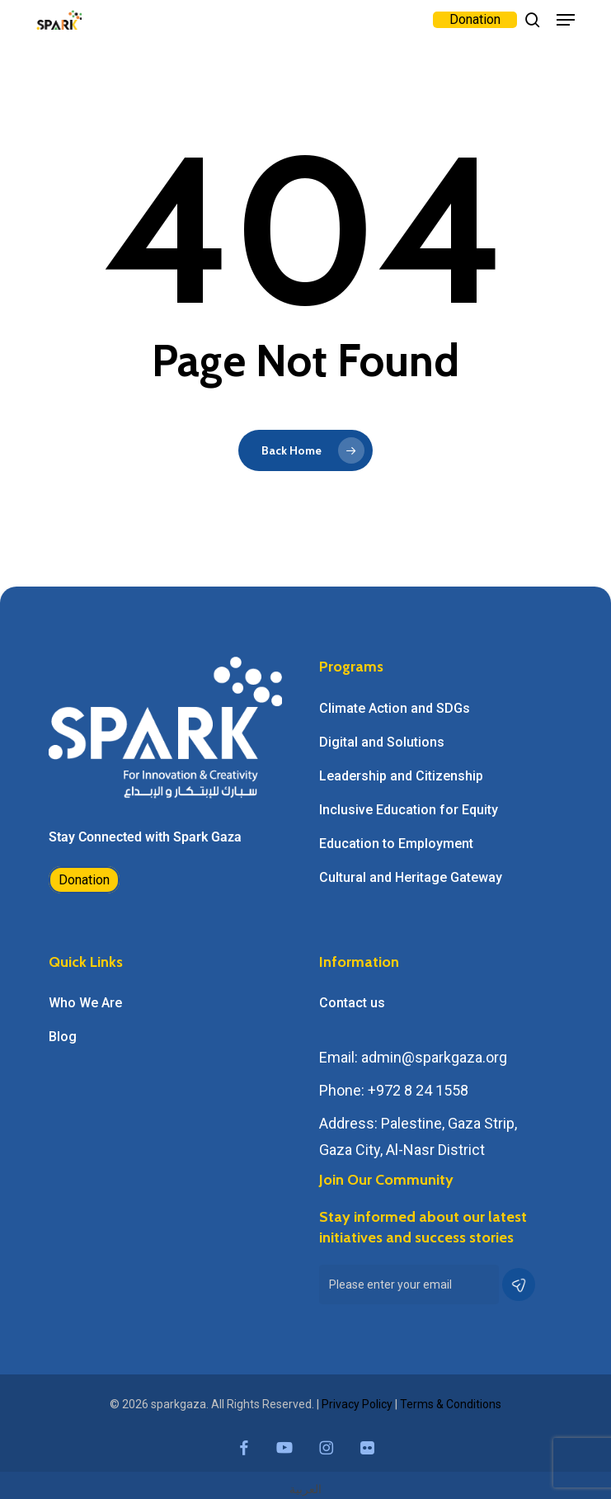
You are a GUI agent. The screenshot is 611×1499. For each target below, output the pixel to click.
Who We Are (85, 1003)
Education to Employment (396, 843)
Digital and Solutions (381, 742)
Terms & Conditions (450, 1404)
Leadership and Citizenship (401, 776)
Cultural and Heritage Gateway (410, 877)
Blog (63, 1036)
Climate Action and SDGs (394, 708)
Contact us (352, 1003)
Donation (84, 880)
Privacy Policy (357, 1404)
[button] (566, 20)
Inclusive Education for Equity (408, 810)
